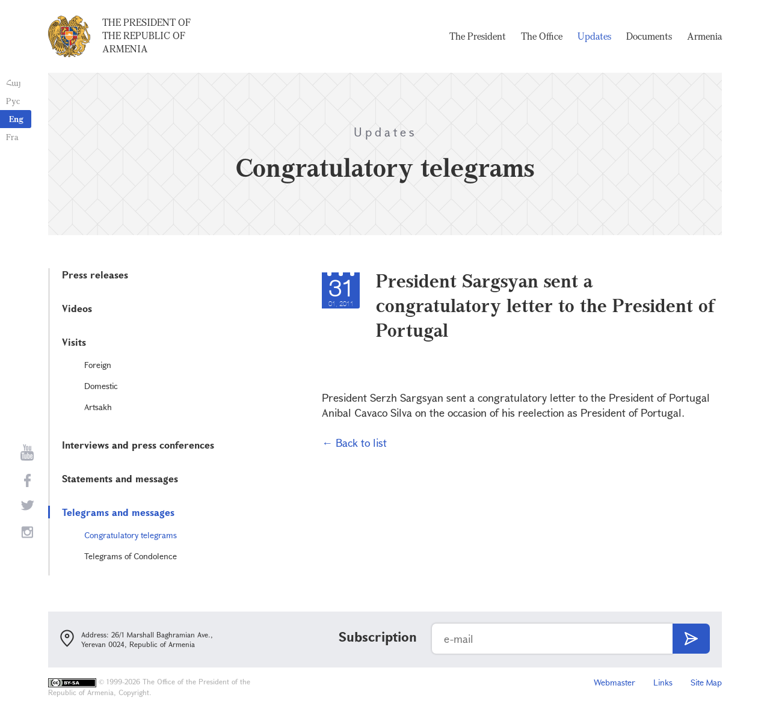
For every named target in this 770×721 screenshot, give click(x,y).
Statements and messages (120, 478)
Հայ (13, 82)
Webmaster (614, 682)
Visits (74, 342)
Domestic (101, 385)
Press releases (95, 274)
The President (477, 36)
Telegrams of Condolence (130, 556)
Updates (594, 36)
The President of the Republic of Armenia (146, 35)
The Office (541, 36)
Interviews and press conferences (138, 444)
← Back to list (354, 442)
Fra (12, 137)
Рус (13, 100)
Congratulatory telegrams (130, 535)
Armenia (704, 36)
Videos (77, 308)
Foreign (97, 364)
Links (663, 682)
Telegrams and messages (118, 512)
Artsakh (98, 407)
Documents (649, 36)
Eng (16, 118)
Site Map (706, 682)
